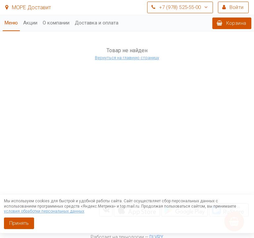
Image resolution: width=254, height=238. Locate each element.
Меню (11, 23)
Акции (30, 23)
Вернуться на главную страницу (127, 57)
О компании (56, 23)
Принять (19, 223)
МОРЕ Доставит (28, 7)
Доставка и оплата (96, 23)
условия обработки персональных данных (44, 211)
